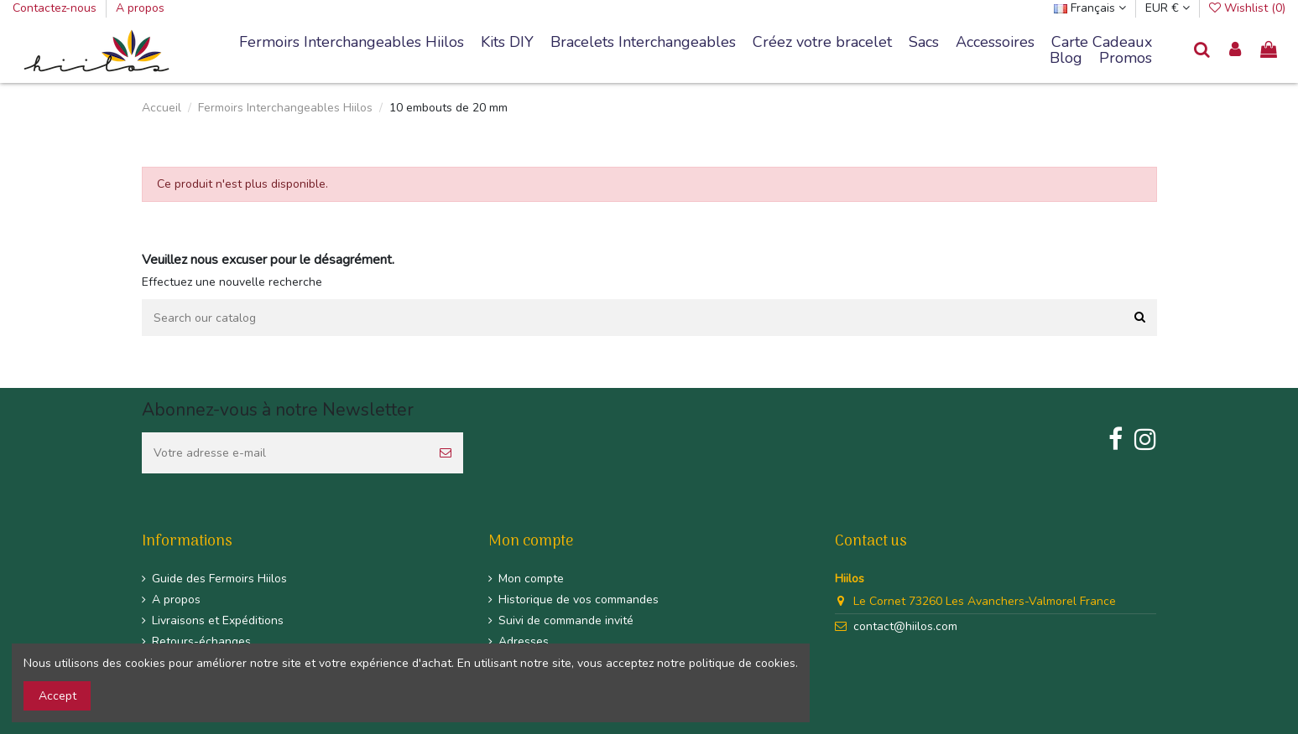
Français (1090, 8)
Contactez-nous (56, 8)
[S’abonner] (445, 452)
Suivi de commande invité (565, 620)
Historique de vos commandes (578, 599)
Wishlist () (1247, 8)
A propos (140, 8)
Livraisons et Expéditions (218, 620)
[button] (643, 42)
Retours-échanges (201, 641)
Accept (57, 696)
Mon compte (531, 579)
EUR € (1167, 8)
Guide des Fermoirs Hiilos (219, 579)
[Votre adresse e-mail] (285, 452)
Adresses (523, 641)
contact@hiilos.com (905, 626)
